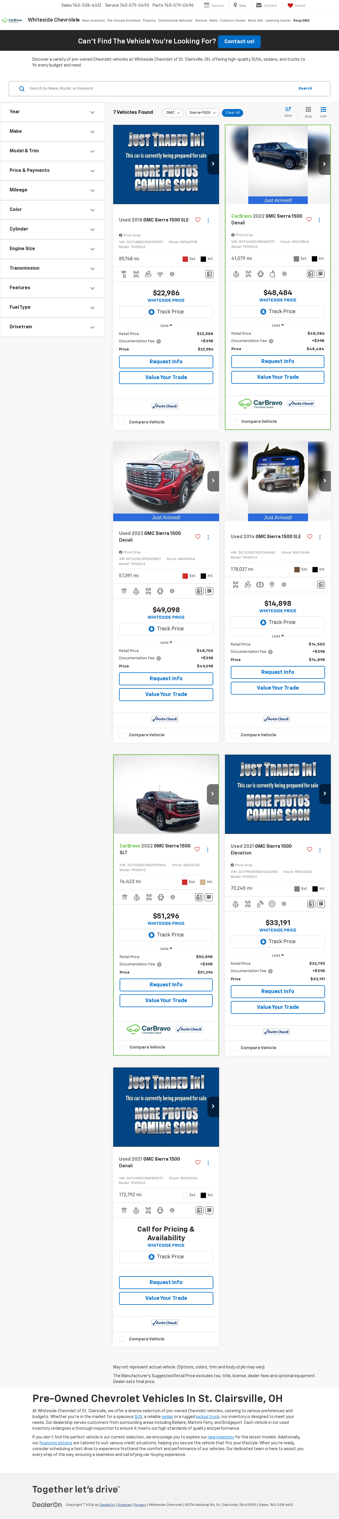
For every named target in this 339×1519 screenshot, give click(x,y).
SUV (138, 1417)
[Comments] (209, 274)
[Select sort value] (290, 112)
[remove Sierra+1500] (203, 113)
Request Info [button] (166, 362)
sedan (167, 1417)
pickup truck (207, 1417)
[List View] (323, 113)
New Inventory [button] (93, 20)
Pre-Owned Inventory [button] (124, 20)
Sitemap (125, 1505)
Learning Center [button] (278, 20)
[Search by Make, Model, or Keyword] (161, 89)
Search (305, 88)
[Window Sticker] (320, 274)
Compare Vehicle (147, 422)
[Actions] (208, 220)
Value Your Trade (166, 377)
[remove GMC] (173, 113)
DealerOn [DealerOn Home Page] (107, 1505)
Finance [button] (149, 20)
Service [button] (201, 20)
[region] (166, 342)
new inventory (221, 1437)
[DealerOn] (47, 1505)
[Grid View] (307, 113)
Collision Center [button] (233, 20)
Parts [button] (213, 20)
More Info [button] (255, 20)
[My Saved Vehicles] (296, 5)
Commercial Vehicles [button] (175, 20)
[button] (213, 164)
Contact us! (239, 41)
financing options (55, 1443)
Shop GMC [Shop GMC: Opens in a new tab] (301, 20)
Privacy (140, 1505)
